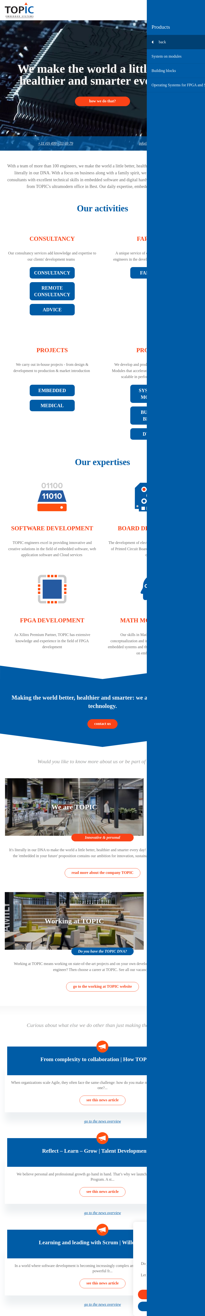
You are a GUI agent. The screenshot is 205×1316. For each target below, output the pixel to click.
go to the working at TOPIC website (102, 986)
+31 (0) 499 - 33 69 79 (55, 143)
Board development (153, 528)
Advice (52, 309)
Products (152, 350)
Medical (52, 405)
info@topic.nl (149, 143)
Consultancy (52, 239)
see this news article (102, 1100)
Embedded (52, 390)
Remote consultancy (52, 291)
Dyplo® (153, 434)
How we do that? (102, 101)
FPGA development (52, 620)
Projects (52, 350)
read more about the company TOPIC (103, 873)
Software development (52, 528)
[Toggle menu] (195, 10)
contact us (102, 724)
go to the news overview (102, 1121)
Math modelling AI (153, 620)
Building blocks (153, 416)
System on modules (153, 394)
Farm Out (153, 239)
